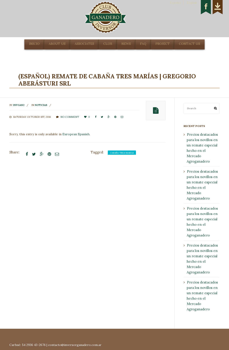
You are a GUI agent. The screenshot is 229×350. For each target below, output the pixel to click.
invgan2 (18, 105)
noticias (41, 105)
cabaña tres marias (122, 152)
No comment (69, 116)
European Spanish (75, 134)
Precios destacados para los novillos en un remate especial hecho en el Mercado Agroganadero (202, 147)
